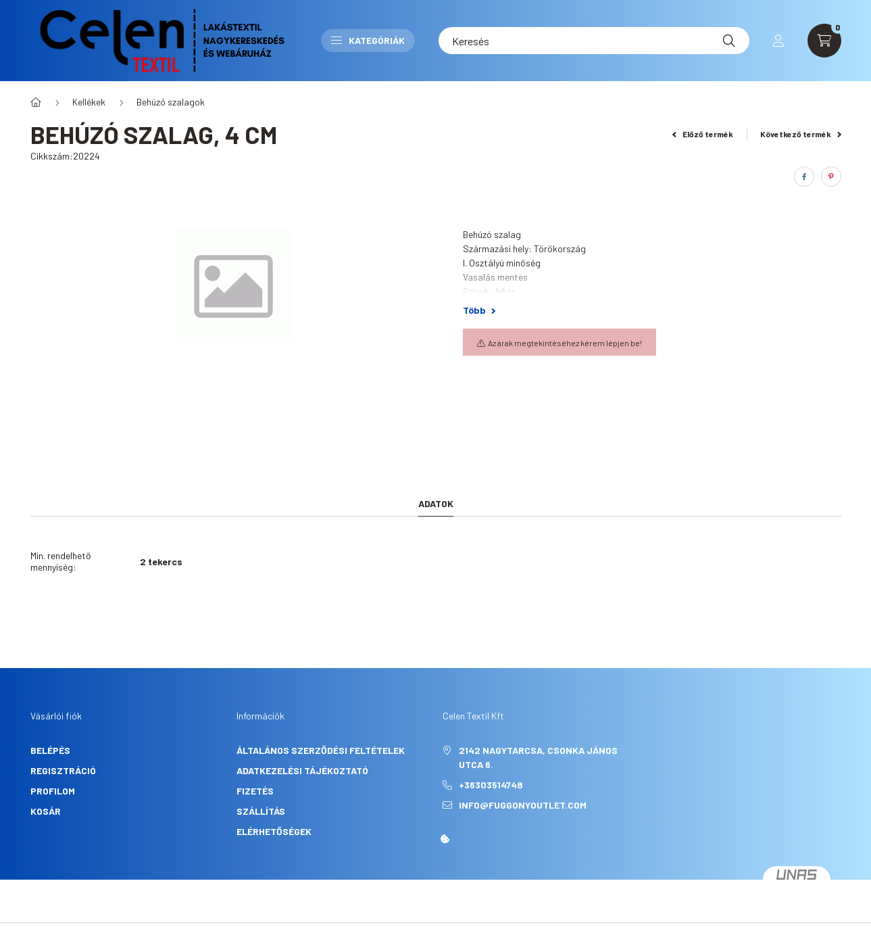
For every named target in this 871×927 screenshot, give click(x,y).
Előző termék (702, 134)
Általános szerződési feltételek (321, 750)
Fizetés (255, 791)
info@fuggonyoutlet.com (523, 805)
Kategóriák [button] (368, 40)
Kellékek (88, 102)
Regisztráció (63, 770)
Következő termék (800, 134)
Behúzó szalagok (170, 102)
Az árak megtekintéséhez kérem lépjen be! (565, 343)
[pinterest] (831, 176)
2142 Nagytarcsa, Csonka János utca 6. (538, 757)
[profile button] (778, 40)
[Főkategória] (35, 102)
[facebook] (804, 176)
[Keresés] (594, 40)
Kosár (45, 811)
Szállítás (261, 811)
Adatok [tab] (435, 503)
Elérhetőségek (274, 831)
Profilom (52, 791)
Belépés (50, 750)
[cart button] (824, 40)
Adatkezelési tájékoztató (302, 770)
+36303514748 (491, 784)
